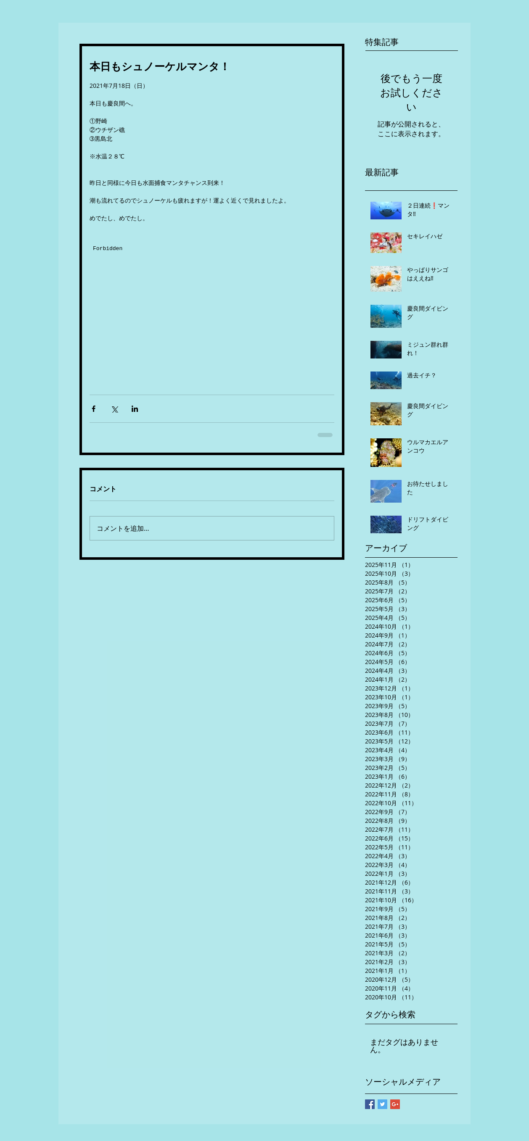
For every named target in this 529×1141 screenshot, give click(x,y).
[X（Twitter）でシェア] (114, 409)
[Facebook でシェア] (94, 409)
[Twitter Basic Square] (382, 1104)
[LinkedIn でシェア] (135, 409)
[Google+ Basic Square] (395, 1104)
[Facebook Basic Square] (370, 1104)
